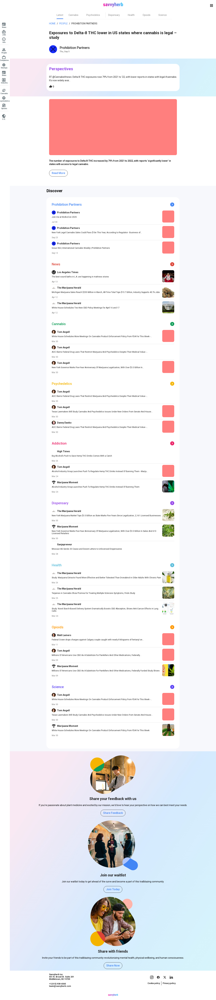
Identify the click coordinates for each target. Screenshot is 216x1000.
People (64, 23)
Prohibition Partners (85, 23)
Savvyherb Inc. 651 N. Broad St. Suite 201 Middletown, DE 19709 (62, 983)
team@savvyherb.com (61, 992)
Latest (61, 15)
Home (53, 23)
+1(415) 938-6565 (58, 990)
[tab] (61, 15)
